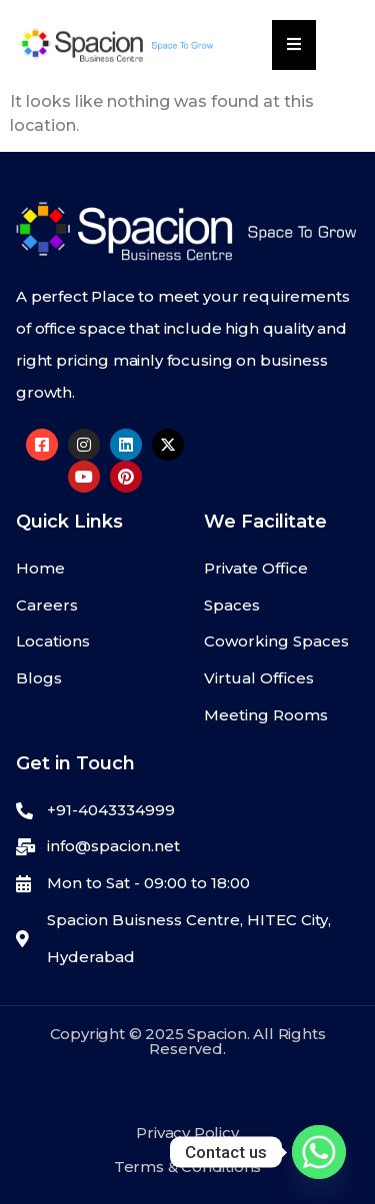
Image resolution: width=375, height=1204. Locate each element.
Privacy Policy (187, 1132)
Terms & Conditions (187, 1166)
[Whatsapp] (319, 1152)
